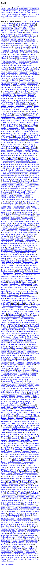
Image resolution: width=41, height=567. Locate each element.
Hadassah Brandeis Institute (10, 500)
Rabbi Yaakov (30, 412)
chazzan (20, 396)
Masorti (3, 370)
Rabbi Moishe (26, 478)
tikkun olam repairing (23, 416)
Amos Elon (34, 509)
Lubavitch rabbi (14, 52)
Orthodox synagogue (8, 49)
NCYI (20, 537)
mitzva (11, 467)
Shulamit (11, 416)
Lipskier (29, 302)
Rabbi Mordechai (21, 102)
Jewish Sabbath (34, 9)
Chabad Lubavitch (7, 85)
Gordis (22, 486)
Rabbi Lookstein (13, 392)
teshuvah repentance (24, 520)
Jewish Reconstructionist (31, 273)
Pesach (3, 104)
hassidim (18, 69)
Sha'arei (31, 78)
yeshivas (3, 111)
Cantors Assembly (22, 445)
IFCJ (35, 210)
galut (10, 223)
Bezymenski (33, 429)
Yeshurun (4, 278)
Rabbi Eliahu (5, 478)
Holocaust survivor (9, 91)
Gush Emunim (5, 449)
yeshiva (19, 45)
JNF (24, 350)
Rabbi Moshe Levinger (29, 447)
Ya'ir (28, 546)
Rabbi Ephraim (6, 408)
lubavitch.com (5, 357)
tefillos (35, 416)
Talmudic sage (31, 471)
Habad (23, 30)
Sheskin (33, 309)
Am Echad (19, 418)
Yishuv (3, 43)
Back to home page (7, 564)
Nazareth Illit (20, 381)
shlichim (3, 58)
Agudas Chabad (30, 148)
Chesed (17, 85)
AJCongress (14, 364)
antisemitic (4, 486)
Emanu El (15, 181)
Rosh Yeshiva (7, 144)
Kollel (3, 131)
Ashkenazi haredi (26, 284)
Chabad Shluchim (9, 93)
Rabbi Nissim (5, 38)
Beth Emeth (20, 96)
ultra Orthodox (30, 43)
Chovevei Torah (6, 559)
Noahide (3, 484)
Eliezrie (14, 289)
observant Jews (11, 493)
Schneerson (20, 236)
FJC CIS (6, 458)
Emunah (13, 74)
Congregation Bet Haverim (17, 531)
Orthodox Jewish (12, 9)
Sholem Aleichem (9, 495)
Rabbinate (10, 390)
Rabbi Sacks (34, 139)
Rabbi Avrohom (26, 403)
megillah (18, 212)
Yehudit (19, 370)
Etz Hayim (16, 407)
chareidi (10, 104)
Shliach (17, 247)
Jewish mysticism (6, 12)
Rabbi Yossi (19, 170)
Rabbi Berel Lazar (31, 339)
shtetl (21, 304)
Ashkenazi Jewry (33, 113)
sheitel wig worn (16, 252)
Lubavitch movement (18, 300)
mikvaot (10, 265)
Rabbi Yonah (5, 548)
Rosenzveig (5, 157)
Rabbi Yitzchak (17, 168)
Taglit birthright (6, 95)
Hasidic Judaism (33, 223)
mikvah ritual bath (30, 109)
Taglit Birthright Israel (27, 319)
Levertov (4, 515)
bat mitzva (19, 219)
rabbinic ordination (33, 454)
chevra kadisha (20, 366)
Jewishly (33, 229)
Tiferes (25, 186)
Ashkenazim (18, 109)
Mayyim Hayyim (32, 541)
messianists (20, 454)
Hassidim (26, 120)
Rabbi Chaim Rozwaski (8, 471)
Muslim (3, 212)
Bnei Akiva (10, 45)
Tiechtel (11, 106)
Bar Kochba (20, 352)
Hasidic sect (5, 218)
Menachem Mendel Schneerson (25, 251)
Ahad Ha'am (22, 480)
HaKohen (9, 214)
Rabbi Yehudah (16, 234)
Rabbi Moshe (5, 289)
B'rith (12, 219)
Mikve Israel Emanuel (23, 177)
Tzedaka (30, 484)
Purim (14, 142)
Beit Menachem (30, 155)
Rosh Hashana (7, 366)
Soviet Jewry (11, 260)
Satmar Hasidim (19, 337)
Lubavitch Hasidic (7, 135)
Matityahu (4, 542)
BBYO (37, 372)
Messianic (34, 498)
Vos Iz (34, 506)
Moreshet (4, 412)
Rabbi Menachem (19, 249)
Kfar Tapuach (20, 397)
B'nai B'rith (6, 274)
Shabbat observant (17, 544)
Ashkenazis (36, 304)
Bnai (11, 89)
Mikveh (10, 170)
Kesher (3, 346)
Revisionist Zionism (28, 421)
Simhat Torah (13, 139)
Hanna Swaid (5, 475)
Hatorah (22, 216)
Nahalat (27, 150)
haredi (34, 41)
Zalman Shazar (22, 342)
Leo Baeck (33, 73)
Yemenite (10, 150)
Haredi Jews (7, 425)
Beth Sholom (23, 229)
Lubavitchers (5, 464)
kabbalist (26, 451)
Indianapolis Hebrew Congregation (23, 130)
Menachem (18, 201)
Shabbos (30, 390)
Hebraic (36, 519)
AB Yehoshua (24, 374)
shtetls (3, 308)
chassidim (21, 260)
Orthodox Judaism (24, 286)
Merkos (22, 302)
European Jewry (27, 218)
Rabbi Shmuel (31, 524)
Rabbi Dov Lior (6, 421)
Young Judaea (20, 265)
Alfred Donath (5, 541)
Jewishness (22, 38)
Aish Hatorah (15, 227)
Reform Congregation (29, 293)
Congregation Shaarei (8, 197)
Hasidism (34, 74)
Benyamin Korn (15, 438)
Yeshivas (26, 54)
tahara (3, 506)
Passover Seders (16, 267)
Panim (29, 271)
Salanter (11, 148)
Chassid (5, 476)
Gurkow (33, 451)
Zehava (3, 418)
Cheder (33, 374)
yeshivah (34, 58)
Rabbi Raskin (28, 144)
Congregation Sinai (7, 297)
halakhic (33, 346)
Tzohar (5, 509)
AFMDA (35, 476)
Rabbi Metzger (17, 548)
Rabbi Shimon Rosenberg (20, 383)
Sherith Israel (34, 326)
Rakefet (34, 298)
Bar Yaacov (18, 320)
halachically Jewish (7, 36)
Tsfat (38, 364)
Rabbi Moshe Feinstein (19, 429)
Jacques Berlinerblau (33, 170)
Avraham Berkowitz (28, 322)
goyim (3, 508)
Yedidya (17, 120)
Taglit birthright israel (8, 537)
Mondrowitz (27, 458)
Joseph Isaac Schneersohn (21, 453)
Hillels (21, 541)
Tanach (3, 498)
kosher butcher (29, 528)
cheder (17, 135)
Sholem (9, 410)
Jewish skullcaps (17, 18)
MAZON (19, 467)
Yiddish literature (6, 291)
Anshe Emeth (5, 142)
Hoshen (5, 438)
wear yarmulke (16, 456)
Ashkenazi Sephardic (25, 511)
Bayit (15, 304)
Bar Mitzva (16, 447)
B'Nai (24, 133)
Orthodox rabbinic (7, 240)
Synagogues (15, 78)
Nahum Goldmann (26, 122)
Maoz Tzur (15, 478)
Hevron (27, 539)
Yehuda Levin (13, 295)
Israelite (12, 342)
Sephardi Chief (6, 304)
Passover (4, 122)
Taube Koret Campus (22, 263)
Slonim (27, 506)
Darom (5, 364)
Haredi (12, 98)
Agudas (19, 491)
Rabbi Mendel (28, 194)
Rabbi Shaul (25, 315)
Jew (15, 27)
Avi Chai (22, 487)
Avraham (4, 342)
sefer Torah (22, 385)
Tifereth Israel (15, 368)
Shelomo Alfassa (15, 238)
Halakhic (4, 322)
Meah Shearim (25, 256)
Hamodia (18, 208)
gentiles (5, 203)
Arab (12, 526)
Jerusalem (4, 54)
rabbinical (6, 51)
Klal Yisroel (23, 493)
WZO (22, 128)
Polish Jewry (7, 337)
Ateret (15, 408)
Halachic (4, 230)
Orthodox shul (13, 128)
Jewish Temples (6, 18)
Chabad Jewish (6, 14)
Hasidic (32, 25)
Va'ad (35, 85)
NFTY (20, 183)
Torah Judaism (27, 210)
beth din (29, 142)
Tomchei (27, 196)
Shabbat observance (26, 276)
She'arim (21, 142)
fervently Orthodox (9, 34)
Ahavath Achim (28, 456)
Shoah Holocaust (17, 475)
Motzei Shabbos (6, 436)
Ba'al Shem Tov (12, 73)
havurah (30, 280)
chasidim (33, 93)
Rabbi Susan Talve (13, 355)
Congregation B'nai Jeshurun (18, 172)
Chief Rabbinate (13, 315)
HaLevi (3, 87)
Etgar (17, 174)
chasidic (3, 32)
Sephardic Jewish (17, 361)
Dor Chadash (24, 388)
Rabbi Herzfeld (19, 207)
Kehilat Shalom (24, 62)
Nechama (17, 47)
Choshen (17, 473)
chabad (20, 375)
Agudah (3, 69)
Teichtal (11, 196)
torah (25, 238)
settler (5, 328)
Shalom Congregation (10, 374)
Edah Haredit (20, 390)
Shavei (38, 201)
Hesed (3, 385)
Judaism (3, 25)
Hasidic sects (24, 497)
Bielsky (3, 546)
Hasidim (3, 128)
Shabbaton (11, 375)
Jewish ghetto (32, 12)
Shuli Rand (12, 524)
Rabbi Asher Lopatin (7, 117)
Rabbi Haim (19, 240)
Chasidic (32, 29)
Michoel (3, 295)
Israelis (33, 289)
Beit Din (3, 511)
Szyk (10, 460)
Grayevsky (19, 550)
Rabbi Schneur (35, 445)
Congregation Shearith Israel (10, 317)
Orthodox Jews (22, 49)
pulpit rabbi (4, 227)
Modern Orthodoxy (24, 34)
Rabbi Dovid (20, 106)
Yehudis (27, 396)
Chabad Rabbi (19, 115)
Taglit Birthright (22, 346)
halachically (5, 379)
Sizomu (29, 106)
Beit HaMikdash (17, 339)
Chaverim (24, 163)
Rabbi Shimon (5, 453)
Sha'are (15, 508)
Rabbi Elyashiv (34, 159)
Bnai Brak (25, 56)
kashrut (10, 482)
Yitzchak (22, 243)
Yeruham (19, 513)
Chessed (26, 467)
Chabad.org (4, 368)
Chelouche (10, 506)
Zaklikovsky (5, 168)
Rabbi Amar (19, 313)
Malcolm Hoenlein (22, 309)
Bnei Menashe (28, 438)
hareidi (15, 84)
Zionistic (15, 51)
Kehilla (15, 388)
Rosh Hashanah (19, 517)
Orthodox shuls (22, 179)
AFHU (29, 337)
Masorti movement (25, 118)
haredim (3, 196)
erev (9, 508)
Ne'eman (15, 553)
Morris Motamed (27, 500)
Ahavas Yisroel (6, 302)
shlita (37, 335)
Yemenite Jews (18, 357)
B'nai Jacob (15, 141)
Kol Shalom (33, 333)
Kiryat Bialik (29, 313)
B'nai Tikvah (26, 427)
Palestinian (16, 133)
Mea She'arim (5, 419)
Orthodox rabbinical (24, 199)
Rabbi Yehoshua (22, 93)
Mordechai (20, 271)
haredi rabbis (18, 155)
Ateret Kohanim (8, 126)
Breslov (24, 203)
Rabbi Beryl (5, 361)
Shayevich (11, 346)
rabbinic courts (28, 462)
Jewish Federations (20, 12)
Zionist (24, 23)
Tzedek (21, 471)
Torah (3, 45)
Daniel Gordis (27, 262)
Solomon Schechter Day (21, 449)
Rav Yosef (26, 208)
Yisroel (10, 451)
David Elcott (15, 218)
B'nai (29, 52)
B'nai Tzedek (14, 403)
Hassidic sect (34, 172)
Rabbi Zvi (19, 150)
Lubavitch (35, 32)
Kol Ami (36, 427)
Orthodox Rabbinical (32, 164)
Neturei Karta (32, 197)
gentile (33, 56)
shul (23, 52)
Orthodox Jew (30, 115)
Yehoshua (23, 159)
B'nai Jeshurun (14, 65)
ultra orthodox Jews (9, 183)
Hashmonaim (16, 241)
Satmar (27, 80)
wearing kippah (27, 65)
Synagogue (24, 124)
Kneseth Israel (13, 555)
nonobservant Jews (16, 353)
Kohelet (25, 326)
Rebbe (33, 388)
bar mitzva (28, 370)
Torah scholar (5, 348)
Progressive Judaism (15, 469)
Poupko (35, 181)
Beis (22, 423)
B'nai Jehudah (7, 166)
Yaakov (31, 330)
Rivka (10, 280)
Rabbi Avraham (6, 155)
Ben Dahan (24, 139)
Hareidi (33, 111)
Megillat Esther (13, 497)
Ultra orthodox (32, 487)
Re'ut (33, 225)
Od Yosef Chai (26, 174)
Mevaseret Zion (27, 317)
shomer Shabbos (27, 247)
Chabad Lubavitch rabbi (31, 131)
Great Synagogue (14, 245)
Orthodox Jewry (15, 54)
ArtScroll (27, 267)
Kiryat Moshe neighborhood (12, 306)
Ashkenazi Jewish (11, 16)
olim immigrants (6, 350)
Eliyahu (29, 486)
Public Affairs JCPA (23, 161)
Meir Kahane (5, 241)
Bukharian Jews (13, 82)
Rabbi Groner (15, 476)
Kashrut (34, 467)
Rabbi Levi (6, 133)
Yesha (30, 258)
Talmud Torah (17, 274)
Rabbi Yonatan (30, 40)
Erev (9, 207)
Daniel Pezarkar (14, 443)
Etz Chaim (14, 276)
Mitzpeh (3, 469)
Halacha (30, 397)
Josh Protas (32, 526)
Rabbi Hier (32, 344)
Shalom (31, 238)
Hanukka (17, 210)
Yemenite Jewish (6, 29)
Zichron (5, 326)
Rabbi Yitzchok (29, 69)
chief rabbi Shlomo (26, 555)
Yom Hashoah (23, 498)
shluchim (30, 249)
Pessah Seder (35, 124)
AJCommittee (7, 115)
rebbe (5, 225)
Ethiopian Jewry (32, 84)
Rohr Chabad (12, 434)
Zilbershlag (29, 236)
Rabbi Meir (14, 159)
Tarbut (29, 381)
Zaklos (11, 185)
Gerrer (3, 113)
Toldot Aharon (5, 388)
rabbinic (25, 47)
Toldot (10, 539)
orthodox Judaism (7, 341)
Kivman (29, 559)
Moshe (16, 269)
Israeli (27, 74)
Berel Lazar (5, 333)
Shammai (34, 449)
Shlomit (29, 185)
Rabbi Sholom (18, 552)
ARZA (10, 100)
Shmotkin (22, 328)
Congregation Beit (24, 399)
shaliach (20, 32)
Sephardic (32, 23)
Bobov (26, 87)
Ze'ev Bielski (21, 535)
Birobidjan (6, 181)
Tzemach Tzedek (6, 320)
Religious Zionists (20, 95)
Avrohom (29, 214)
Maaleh (9, 201)
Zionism (10, 113)
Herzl (33, 157)
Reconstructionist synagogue (29, 508)
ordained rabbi (26, 269)
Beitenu (35, 475)
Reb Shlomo (22, 197)
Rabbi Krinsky (13, 30)
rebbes (27, 361)
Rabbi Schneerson (28, 227)
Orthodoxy (14, 486)
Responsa (17, 350)
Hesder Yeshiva (8, 177)
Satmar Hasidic (14, 322)
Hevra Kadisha (30, 418)
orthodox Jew (28, 201)
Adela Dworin (14, 489)
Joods (15, 302)
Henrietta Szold (29, 252)
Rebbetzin (12, 412)
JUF (38, 60)
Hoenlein (20, 164)
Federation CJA (15, 509)
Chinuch (25, 482)
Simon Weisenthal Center (27, 331)
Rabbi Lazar (5, 194)
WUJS (21, 412)
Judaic (14, 38)
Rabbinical (19, 104)
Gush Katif (25, 476)
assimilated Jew (20, 280)
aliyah (13, 179)
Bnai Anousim (26, 181)
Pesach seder (21, 117)
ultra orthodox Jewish (19, 14)
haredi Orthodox (6, 27)
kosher (10, 313)
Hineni (3, 205)
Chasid (36, 122)
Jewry (11, 25)
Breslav (3, 331)
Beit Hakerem (18, 425)
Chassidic (12, 32)
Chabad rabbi (31, 30)
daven (25, 368)
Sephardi (11, 43)
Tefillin (3, 359)
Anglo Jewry (32, 100)
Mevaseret (21, 530)
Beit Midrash (31, 254)
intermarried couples (7, 164)
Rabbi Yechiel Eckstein (24, 430)
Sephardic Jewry (12, 298)
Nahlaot (34, 315)
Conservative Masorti (15, 71)
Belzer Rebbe (29, 550)
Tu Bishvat (9, 372)
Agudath (3, 80)
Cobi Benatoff (15, 330)
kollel (3, 150)
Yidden (36, 337)
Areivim (14, 243)
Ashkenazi (26, 225)
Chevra (24, 392)
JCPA (38, 227)
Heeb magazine (29, 537)
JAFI (28, 207)
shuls (30, 38)
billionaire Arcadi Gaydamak (21, 377)
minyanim (4, 284)
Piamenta (32, 133)
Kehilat (35, 67)
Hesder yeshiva (24, 278)
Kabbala (11, 491)
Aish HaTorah (31, 352)
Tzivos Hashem (31, 557)
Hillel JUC (12, 80)
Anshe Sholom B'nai (14, 462)
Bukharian (11, 308)
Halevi (19, 308)
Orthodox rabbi (20, 100)
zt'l (2, 199)
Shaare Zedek (17, 311)
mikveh (3, 315)
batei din (18, 273)
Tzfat (25, 287)
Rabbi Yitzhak (19, 166)
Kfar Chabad (12, 229)
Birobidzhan (26, 515)
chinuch (10, 309)
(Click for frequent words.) (31, 21)
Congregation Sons (18, 254)
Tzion (3, 390)
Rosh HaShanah (26, 410)
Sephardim (12, 328)
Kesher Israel (24, 289)
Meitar (35, 539)
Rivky (10, 212)
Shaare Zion (5, 526)
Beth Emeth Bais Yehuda (24, 502)
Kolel (24, 135)
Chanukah (13, 278)
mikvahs (28, 104)
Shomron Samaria (9, 520)
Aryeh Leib (24, 364)
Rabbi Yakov (5, 254)
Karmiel (25, 460)
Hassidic (14, 60)
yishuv (11, 69)
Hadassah (17, 460)
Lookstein (14, 157)
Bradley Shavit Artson (29, 473)
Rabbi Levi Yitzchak (16, 533)
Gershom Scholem (7, 550)
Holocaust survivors (7, 96)
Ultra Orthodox (34, 493)
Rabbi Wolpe (15, 56)
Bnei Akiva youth (18, 348)
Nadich (31, 368)
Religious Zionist (21, 137)
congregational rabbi (33, 363)
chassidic (33, 47)
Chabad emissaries (7, 102)
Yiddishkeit (4, 60)
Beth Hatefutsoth (8, 153)
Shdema (12, 396)
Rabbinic (12, 58)
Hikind (35, 269)
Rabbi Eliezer (32, 216)
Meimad (3, 524)
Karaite (26, 45)
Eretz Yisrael (27, 85)
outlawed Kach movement (18, 188)
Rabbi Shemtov (13, 256)
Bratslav (35, 267)
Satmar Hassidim (14, 225)
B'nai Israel (30, 128)
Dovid (24, 330)
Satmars (27, 491)
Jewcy (30, 385)
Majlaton (9, 287)
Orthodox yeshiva (34, 135)
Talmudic (6, 232)
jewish (16, 7)
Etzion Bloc (29, 425)
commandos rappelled (24, 519)
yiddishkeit (23, 73)
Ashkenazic (18, 144)
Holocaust (19, 43)
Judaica (3, 352)
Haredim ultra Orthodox (19, 333)
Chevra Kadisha (13, 282)
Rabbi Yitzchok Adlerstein (21, 419)
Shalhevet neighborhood (16, 557)
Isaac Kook (28, 372)
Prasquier (11, 430)
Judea (22, 559)
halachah (17, 421)
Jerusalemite (20, 185)
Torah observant (6, 47)
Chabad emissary (13, 205)
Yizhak (37, 425)
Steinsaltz (6, 429)
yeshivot (12, 286)
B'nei (34, 107)
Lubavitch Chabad (29, 146)
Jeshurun (19, 196)
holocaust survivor (28, 386)
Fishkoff (33, 482)
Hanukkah (6, 447)
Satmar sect (31, 243)
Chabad (34, 45)
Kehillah (10, 445)
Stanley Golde (10, 190)
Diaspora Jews (21, 153)
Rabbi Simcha (15, 326)
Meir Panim (5, 267)
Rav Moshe (31, 260)
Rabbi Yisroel (20, 126)
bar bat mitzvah (30, 533)
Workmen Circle (26, 82)
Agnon (11, 236)
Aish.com (34, 497)
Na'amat (19, 506)
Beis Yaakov (12, 546)
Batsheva (11, 513)
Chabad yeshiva (6, 109)
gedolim (17, 451)
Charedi (29, 51)
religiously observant (8, 535)
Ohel (2, 41)
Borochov (27, 274)
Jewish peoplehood (15, 111)
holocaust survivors (22, 542)
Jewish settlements (27, 7)
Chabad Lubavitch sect (26, 60)
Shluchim (33, 163)
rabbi (16, 25)
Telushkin (31, 192)
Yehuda (3, 207)
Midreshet (4, 489)
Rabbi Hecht (14, 284)
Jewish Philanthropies (30, 241)
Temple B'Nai (25, 440)
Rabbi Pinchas (30, 405)
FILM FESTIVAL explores (21, 107)
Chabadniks (5, 300)
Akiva (16, 335)
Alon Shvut (20, 363)
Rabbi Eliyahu (18, 152)
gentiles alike (13, 484)
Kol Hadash (19, 341)
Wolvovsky (34, 232)
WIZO (26, 306)
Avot (2, 493)
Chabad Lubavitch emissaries (10, 146)
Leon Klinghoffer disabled (17, 175)
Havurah (21, 524)
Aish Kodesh (14, 203)
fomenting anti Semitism (9, 319)
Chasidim (4, 89)
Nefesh (31, 359)
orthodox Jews (5, 76)
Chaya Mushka (35, 179)
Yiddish (17, 29)
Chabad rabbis (11, 41)
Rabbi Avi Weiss (21, 36)
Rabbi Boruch (28, 311)
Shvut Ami (12, 511)
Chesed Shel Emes (26, 335)
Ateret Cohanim (13, 163)
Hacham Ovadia (6, 335)
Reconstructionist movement (17, 344)
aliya (4, 172)
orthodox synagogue (9, 62)
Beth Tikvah (16, 427)
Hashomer (28, 341)
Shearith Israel (10, 199)
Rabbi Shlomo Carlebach (28, 434)
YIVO (15, 541)
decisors (37, 502)
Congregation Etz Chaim (29, 553)
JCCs (24, 443)
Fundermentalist (14, 515)
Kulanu (34, 419)
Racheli (22, 484)
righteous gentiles (34, 175)
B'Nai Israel (29, 544)
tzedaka (9, 131)
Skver (14, 464)
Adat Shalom (19, 221)
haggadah (17, 186)
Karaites (9, 247)
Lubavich (4, 65)
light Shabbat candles (8, 271)
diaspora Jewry (14, 440)
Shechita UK (31, 126)
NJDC (17, 482)
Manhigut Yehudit (19, 76)
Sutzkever (17, 287)
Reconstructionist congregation (11, 528)
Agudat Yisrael (8, 174)
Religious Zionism (26, 408)
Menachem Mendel (21, 89)
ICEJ (4, 460)
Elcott (10, 473)
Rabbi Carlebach (30, 469)
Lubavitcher (5, 40)
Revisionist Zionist (28, 407)
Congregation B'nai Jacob (30, 324)
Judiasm (10, 418)
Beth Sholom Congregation (12, 504)
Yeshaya (17, 291)
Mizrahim (19, 148)
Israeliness (32, 102)
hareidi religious (34, 49)
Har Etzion (27, 308)
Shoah (17, 410)
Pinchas (32, 394)
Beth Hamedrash (28, 504)
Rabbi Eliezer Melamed (31, 436)
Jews (4, 23)
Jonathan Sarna (20, 113)
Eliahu (33, 383)
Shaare (16, 559)
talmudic (6, 456)
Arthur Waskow (29, 320)
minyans (30, 366)
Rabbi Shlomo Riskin (15, 432)
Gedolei (33, 120)
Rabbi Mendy (5, 130)
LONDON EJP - (29, 522)
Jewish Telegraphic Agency (27, 16)
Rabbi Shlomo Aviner (32, 152)
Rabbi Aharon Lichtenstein (18, 230)
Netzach (3, 245)
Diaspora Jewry (13, 63)
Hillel (22, 51)
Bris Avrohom (22, 190)
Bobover (31, 141)
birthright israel (14, 293)
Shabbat (22, 84)
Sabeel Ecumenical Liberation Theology (17, 464)
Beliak (3, 451)
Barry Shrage (11, 385)
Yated (32, 364)
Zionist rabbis (5, 553)
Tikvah (14, 232)
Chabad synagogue (27, 282)
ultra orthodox (28, 234)
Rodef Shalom (13, 216)
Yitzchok (6, 141)
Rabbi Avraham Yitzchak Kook (28, 91)
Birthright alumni (14, 324)
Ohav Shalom (23, 232)
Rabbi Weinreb (8, 137)
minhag (3, 555)
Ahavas (12, 480)
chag (4, 229)
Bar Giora (35, 453)
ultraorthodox (24, 298)
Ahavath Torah (19, 214)
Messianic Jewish (23, 58)
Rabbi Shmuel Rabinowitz (14, 414)
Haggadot (31, 535)
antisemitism (5, 383)
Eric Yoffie (12, 399)
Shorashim (32, 36)
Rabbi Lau (19, 372)
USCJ (3, 407)
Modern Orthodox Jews (10, 124)
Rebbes (3, 256)
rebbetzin (6, 339)
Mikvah (25, 509)
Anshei (26, 432)
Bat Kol (21, 546)
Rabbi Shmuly (26, 489)
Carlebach (4, 219)
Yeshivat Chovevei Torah (15, 401)
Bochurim (4, 238)
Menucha (6, 427)
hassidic (3, 30)
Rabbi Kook (5, 243)
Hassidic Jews (5, 311)
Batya (34, 546)
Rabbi (31, 27)
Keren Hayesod (31, 166)
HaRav (10, 258)
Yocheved (11, 370)
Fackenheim (22, 464)
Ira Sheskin (31, 265)
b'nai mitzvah (12, 498)
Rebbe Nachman (29, 548)
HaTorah (11, 352)
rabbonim (11, 442)
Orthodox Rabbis (24, 41)
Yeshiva (27, 71)
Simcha (28, 475)
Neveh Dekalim (30, 513)
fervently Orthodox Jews (22, 67)
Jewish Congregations (23, 442)
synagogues (5, 74)
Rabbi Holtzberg (31, 348)
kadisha (25, 291)
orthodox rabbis (8, 381)
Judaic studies (24, 157)
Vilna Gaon (4, 234)
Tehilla (3, 430)
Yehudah (31, 95)
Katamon (31, 495)
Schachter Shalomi (7, 502)
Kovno (3, 473)
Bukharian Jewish (19, 192)
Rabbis (23, 78)
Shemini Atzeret (20, 258)
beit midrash (12, 331)
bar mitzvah (19, 539)
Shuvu (20, 80)
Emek (12, 542)
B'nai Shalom (30, 240)
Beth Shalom (12, 118)
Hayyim (36, 458)
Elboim (3, 375)
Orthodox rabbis (6, 67)
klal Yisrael (4, 252)
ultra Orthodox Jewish (9, 10)
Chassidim (4, 353)
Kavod (26, 111)
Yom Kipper (13, 122)
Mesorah (14, 487)
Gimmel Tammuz (8, 454)
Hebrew (24, 29)
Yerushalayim (24, 295)
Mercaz (3, 324)
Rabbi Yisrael (28, 168)
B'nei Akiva (35, 379)
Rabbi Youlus (21, 495)
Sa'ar (37, 456)
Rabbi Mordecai (6, 552)
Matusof (33, 306)
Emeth (11, 221)
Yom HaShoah (15, 386)
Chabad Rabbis (6, 249)
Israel (27, 32)
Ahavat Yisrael (8, 273)
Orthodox (24, 25)
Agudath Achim (34, 230)
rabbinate (31, 350)
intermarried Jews (20, 223)
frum (8, 407)
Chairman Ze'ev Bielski (29, 205)
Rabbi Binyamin (15, 522)
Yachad (27, 304)
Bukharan (32, 203)
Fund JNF (32, 153)
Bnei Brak (11, 359)
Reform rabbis (29, 357)
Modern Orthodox (17, 40)
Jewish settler (23, 9)
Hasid (37, 142)
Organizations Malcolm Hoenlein (12, 405)
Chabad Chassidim (33, 423)
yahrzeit (11, 561)
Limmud (3, 440)
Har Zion (34, 87)
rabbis (35, 52)
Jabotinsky (23, 394)
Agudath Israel (22, 359)
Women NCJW (16, 194)
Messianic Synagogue (8, 530)
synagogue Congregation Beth (11, 262)
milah (12, 363)
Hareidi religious (8, 161)
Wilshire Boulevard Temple (10, 423)
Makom (3, 148)
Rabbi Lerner (27, 212)
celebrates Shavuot (23, 98)
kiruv (20, 74)
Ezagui (36, 271)
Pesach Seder (7, 269)
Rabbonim (4, 159)
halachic (35, 491)
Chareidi (30, 63)
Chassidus (17, 436)
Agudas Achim (27, 355)
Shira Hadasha (22, 526)
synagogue (22, 27)
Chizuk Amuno (16, 458)
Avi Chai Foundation (15, 87)
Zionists (17, 131)
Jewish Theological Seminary (27, 10)
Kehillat (30, 328)
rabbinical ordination (23, 297)
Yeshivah (32, 287)
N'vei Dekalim (30, 552)
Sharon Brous (34, 89)
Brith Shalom (32, 300)
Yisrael (23, 141)
